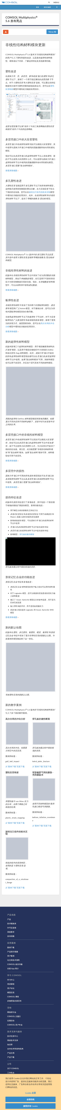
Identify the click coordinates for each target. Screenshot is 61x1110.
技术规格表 (11, 923)
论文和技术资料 (13, 960)
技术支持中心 (12, 1036)
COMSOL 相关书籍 (15, 964)
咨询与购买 (47, 7)
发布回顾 (10, 936)
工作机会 (10, 1072)
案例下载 (10, 947)
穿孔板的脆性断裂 (26, 534)
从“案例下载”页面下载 (15, 766)
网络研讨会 (11, 1012)
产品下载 (10, 1057)
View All (52, 31)
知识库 (10, 1044)
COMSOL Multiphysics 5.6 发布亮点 (21, 19)
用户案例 (10, 956)
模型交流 (10, 992)
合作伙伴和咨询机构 (15, 1048)
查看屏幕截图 (11, 170)
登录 (37, 7)
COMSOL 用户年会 (15, 1025)
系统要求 (10, 932)
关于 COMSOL (13, 1068)
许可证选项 (11, 927)
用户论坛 (10, 988)
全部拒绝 (30, 1101)
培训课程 (10, 984)
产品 (9, 919)
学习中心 (10, 980)
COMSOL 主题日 (14, 1016)
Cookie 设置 (30, 1094)
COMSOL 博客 (13, 996)
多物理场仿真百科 (14, 1001)
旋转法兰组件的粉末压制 (39, 192)
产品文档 (10, 1053)
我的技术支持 (12, 1040)
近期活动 (10, 1020)
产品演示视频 (12, 951)
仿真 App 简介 (13, 968)
